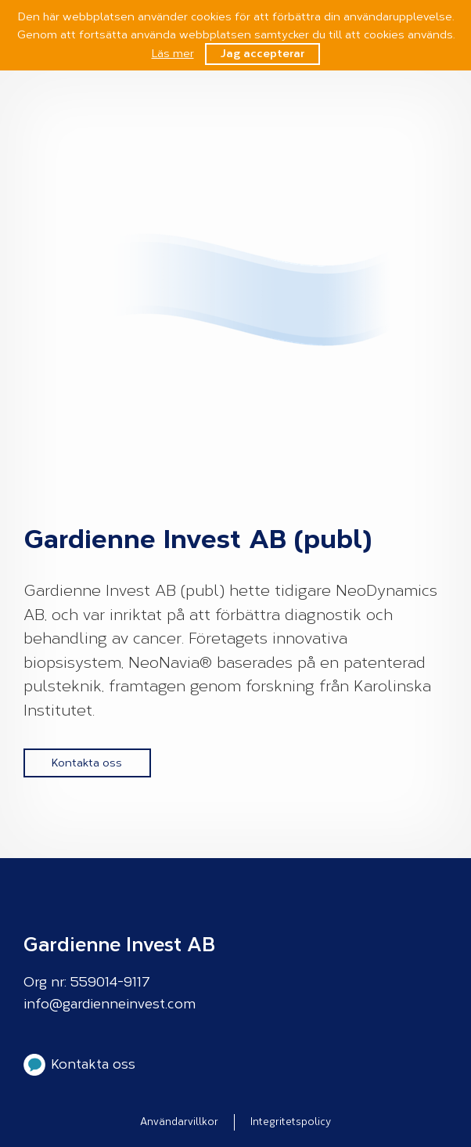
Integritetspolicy (290, 1121)
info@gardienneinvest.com (109, 1004)
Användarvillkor (179, 1121)
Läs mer (173, 53)
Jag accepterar (262, 53)
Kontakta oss (87, 763)
